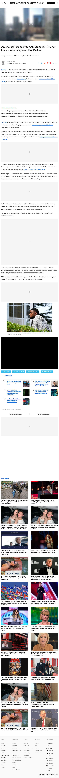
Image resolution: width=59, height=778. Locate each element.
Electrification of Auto (17, 750)
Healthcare (15, 748)
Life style (3, 762)
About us (26, 743)
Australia (37, 743)
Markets (3, 748)
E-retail (14, 743)
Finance (14, 752)
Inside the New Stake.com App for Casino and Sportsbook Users (14, 400)
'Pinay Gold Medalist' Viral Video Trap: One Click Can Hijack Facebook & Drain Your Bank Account (14, 704)
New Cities (15, 765)
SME (2, 752)
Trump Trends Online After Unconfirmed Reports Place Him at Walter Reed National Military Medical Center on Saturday (43, 578)
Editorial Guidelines (43, 414)
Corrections (26, 755)
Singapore (37, 748)
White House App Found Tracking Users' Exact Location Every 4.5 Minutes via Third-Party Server (14, 552)
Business (3, 750)
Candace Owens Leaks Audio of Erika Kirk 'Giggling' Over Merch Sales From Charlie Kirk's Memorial (13, 653)
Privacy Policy (27, 750)
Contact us (26, 745)
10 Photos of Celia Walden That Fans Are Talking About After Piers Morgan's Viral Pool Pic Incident (14, 578)
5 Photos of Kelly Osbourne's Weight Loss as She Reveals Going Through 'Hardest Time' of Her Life (44, 628)
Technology (3, 757)
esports (14, 762)
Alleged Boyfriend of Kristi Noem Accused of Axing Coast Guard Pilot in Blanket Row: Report (14, 628)
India (36, 745)
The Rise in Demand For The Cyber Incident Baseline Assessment (41, 391)
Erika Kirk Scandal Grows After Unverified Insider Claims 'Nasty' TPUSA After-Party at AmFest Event (43, 603)
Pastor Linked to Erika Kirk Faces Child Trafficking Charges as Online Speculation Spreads (43, 502)
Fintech (14, 767)
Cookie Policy (27, 752)
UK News (3, 745)
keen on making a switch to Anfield (42, 125)
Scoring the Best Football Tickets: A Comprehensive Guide (14, 383)
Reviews (3, 767)
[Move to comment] (56, 63)
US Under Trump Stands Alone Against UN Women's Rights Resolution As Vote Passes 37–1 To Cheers (14, 603)
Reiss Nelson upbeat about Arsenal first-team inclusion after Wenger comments (25, 113)
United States (38, 752)
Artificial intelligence (17, 757)
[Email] (53, 63)
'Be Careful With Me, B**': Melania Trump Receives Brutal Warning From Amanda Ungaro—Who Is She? (42, 704)
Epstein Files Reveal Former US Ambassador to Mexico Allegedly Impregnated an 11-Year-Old (44, 729)
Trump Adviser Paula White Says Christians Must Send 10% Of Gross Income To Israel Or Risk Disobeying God (44, 653)
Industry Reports (16, 769)
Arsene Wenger (21, 79)
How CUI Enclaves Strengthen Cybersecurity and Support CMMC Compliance (14, 392)
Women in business (17, 760)
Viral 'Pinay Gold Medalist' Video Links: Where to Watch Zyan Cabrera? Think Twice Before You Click (44, 527)
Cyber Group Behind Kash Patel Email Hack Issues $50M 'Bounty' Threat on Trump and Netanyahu (14, 679)
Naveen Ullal (11, 61)
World (2, 743)
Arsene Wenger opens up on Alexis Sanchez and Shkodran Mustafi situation (24, 111)
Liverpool (4, 122)
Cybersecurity (16, 755)
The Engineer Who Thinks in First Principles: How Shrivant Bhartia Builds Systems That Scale (42, 384)
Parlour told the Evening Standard (34, 169)
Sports (2, 765)
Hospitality (15, 745)
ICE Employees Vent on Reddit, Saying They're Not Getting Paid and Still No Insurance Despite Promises (14, 502)
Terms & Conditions (28, 748)
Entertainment (4, 760)
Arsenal (3, 69)
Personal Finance (5, 755)
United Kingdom (38, 750)
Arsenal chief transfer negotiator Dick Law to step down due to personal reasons (25, 116)
